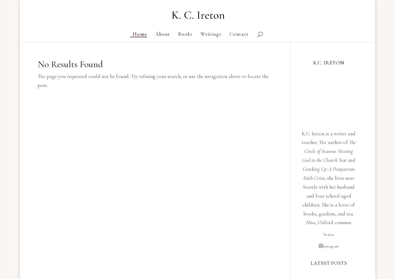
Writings (211, 34)
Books (185, 34)
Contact (239, 34)
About (162, 34)
